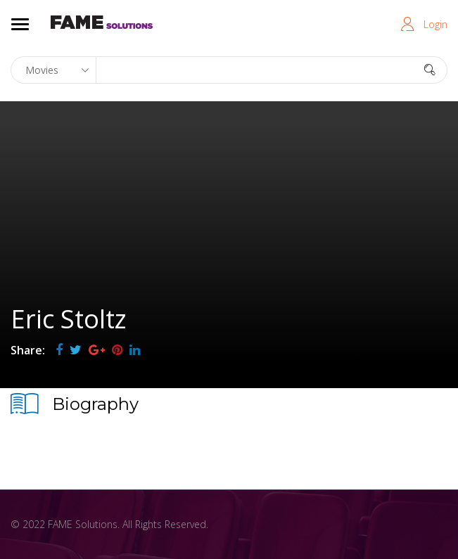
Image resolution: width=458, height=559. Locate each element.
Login (435, 24)
